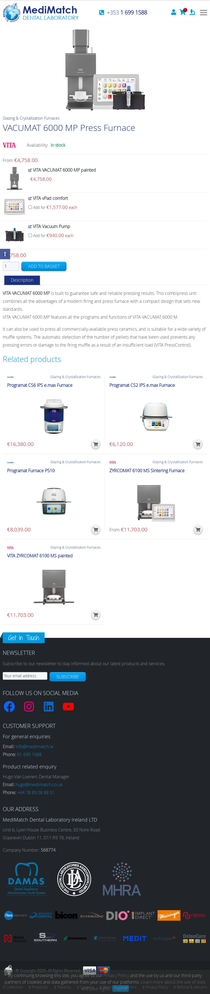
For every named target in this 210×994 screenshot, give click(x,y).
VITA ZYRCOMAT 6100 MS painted (40, 555)
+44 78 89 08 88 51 (36, 793)
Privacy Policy (116, 975)
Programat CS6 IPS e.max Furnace (39, 385)
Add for (52, 207)
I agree (120, 989)
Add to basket (44, 266)
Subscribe (67, 677)
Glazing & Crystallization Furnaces (31, 118)
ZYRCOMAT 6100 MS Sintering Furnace (147, 470)
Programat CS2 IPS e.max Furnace (142, 385)
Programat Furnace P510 (31, 470)
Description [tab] (22, 280)
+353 (127, 12)
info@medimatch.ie (35, 747)
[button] (96, 444)
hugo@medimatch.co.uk (39, 785)
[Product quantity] (11, 266)
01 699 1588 (29, 754)
